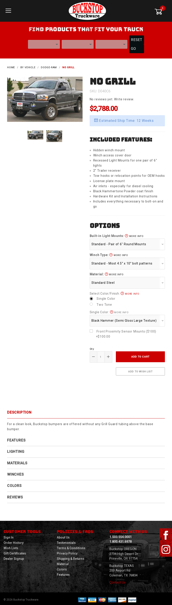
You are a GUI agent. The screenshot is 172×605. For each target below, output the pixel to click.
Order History (14, 541)
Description (19, 410)
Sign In (9, 535)
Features (16, 438)
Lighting (15, 449)
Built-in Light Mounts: (117, 233)
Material (63, 562)
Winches (15, 472)
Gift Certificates (15, 551)
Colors (14, 484)
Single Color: (109, 310)
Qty (92, 346)
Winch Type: (109, 253)
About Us (63, 535)
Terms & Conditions (71, 546)
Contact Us (117, 580)
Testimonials (66, 541)
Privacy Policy (67, 551)
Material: (107, 272)
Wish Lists (11, 546)
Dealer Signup (14, 556)
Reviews (15, 495)
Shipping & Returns (70, 556)
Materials (17, 461)
